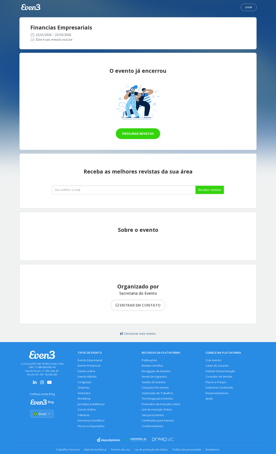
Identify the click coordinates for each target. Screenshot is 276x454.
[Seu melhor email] (124, 190)
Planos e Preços (215, 382)
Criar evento (213, 360)
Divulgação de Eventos (156, 371)
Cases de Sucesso (217, 365)
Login (248, 7)
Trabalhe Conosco (68, 449)
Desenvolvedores (216, 393)
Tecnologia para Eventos (157, 398)
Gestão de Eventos (154, 382)
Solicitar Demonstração (220, 371)
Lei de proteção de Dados (151, 449)
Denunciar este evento (138, 334)
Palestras (83, 415)
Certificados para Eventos (158, 420)
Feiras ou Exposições (91, 426)
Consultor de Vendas (218, 376)
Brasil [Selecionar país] (42, 414)
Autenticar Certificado (219, 387)
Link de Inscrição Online (157, 409)
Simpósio (83, 387)
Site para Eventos (153, 415)
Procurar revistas (138, 134)
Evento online (86, 371)
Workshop (84, 398)
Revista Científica (152, 365)
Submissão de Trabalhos (157, 393)
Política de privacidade (186, 449)
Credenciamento (152, 426)
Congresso (84, 382)
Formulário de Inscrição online (161, 404)
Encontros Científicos (91, 420)
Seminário (84, 393)
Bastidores (213, 449)
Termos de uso (120, 449)
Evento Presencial (89, 365)
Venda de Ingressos (154, 376)
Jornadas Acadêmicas (91, 404)
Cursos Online (87, 409)
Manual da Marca (95, 449)
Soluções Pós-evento (155, 387)
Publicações (149, 360)
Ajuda (209, 398)
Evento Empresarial (90, 360)
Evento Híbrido (87, 376)
